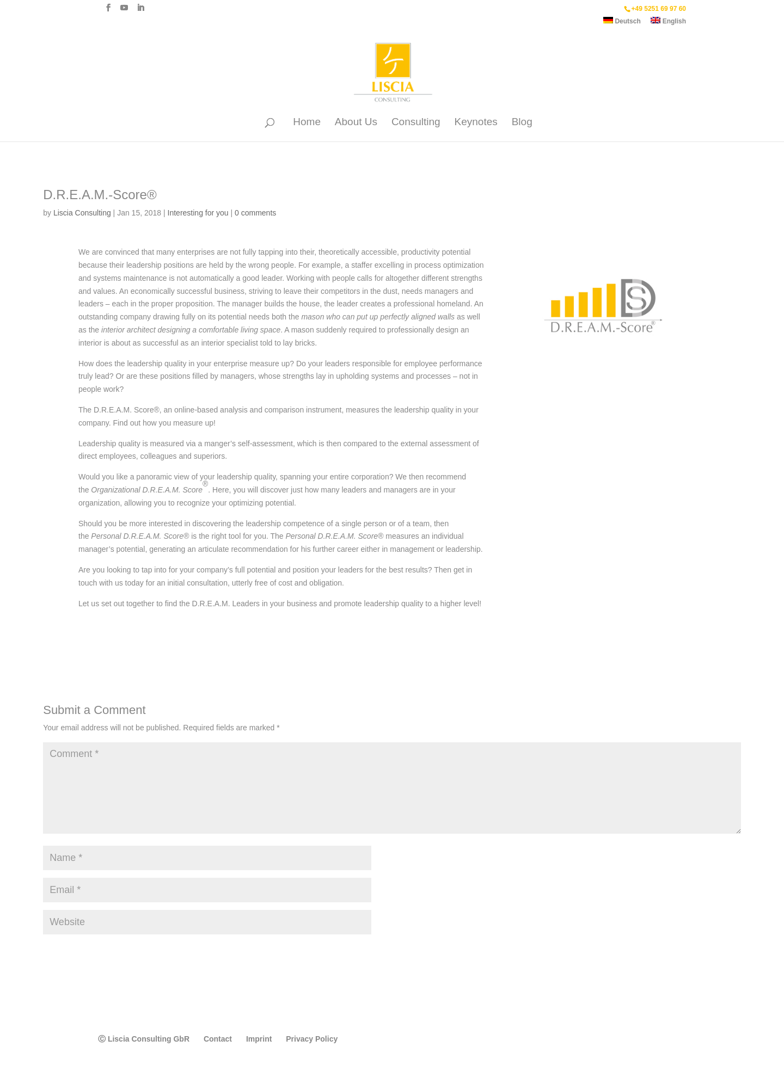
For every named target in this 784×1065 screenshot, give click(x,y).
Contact (218, 1039)
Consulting (415, 122)
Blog (522, 122)
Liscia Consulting (82, 212)
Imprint (259, 1039)
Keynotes (476, 122)
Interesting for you (198, 212)
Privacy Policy (312, 1039)
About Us (356, 122)
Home (307, 122)
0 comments (255, 212)
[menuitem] (622, 23)
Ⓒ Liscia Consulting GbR (143, 1039)
